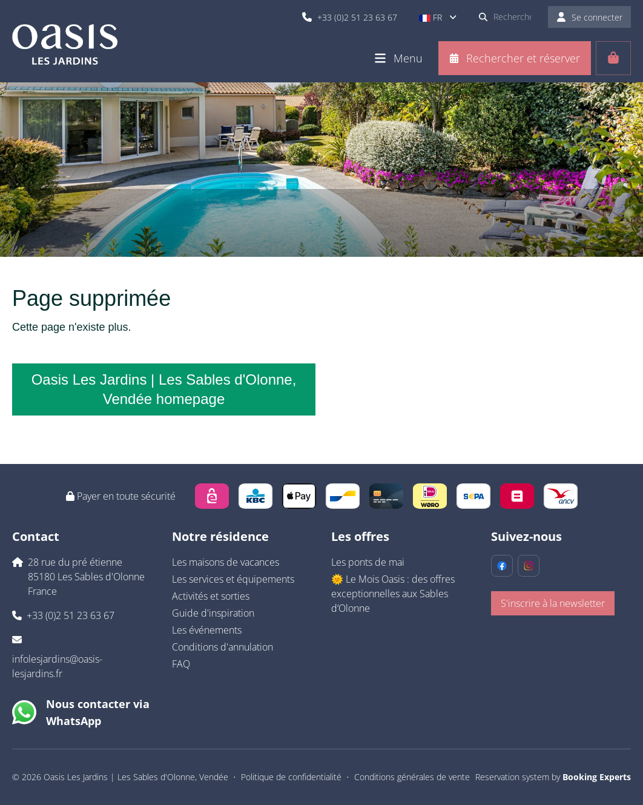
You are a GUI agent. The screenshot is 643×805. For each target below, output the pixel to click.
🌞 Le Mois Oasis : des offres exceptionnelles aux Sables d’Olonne (393, 593)
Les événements (207, 630)
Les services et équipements (233, 579)
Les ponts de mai (367, 562)
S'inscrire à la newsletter (553, 603)
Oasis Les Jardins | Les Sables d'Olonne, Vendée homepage (164, 389)
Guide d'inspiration (213, 613)
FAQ (181, 664)
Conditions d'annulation (222, 647)
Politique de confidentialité (291, 777)
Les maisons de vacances (225, 562)
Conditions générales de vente (412, 777)
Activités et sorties (210, 596)
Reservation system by (553, 777)
